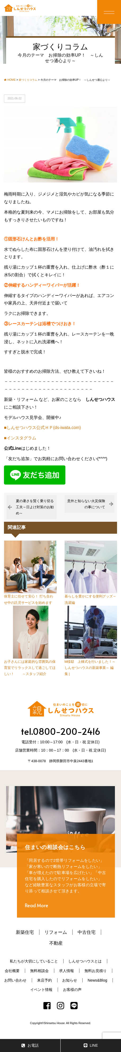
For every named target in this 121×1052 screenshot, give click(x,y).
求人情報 (66, 971)
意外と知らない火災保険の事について (86, 504)
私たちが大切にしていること (34, 961)
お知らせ (69, 980)
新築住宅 (25, 932)
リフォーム (55, 932)
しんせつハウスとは (85, 961)
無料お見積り (95, 971)
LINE (91, 1045)
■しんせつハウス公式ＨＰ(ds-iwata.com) (42, 427)
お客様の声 (72, 989)
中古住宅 (87, 932)
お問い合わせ (15, 980)
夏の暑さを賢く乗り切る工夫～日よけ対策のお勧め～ (35, 507)
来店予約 (44, 980)
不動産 (56, 943)
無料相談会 (39, 971)
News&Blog (97, 980)
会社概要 (12, 971)
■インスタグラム (20, 438)
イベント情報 (41, 989)
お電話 (30, 1045)
